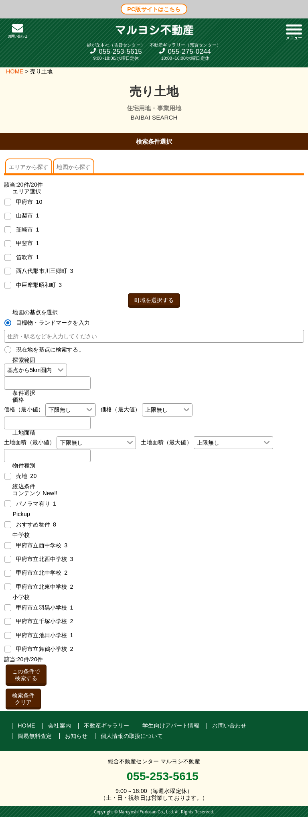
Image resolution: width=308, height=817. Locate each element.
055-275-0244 (189, 51)
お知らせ (76, 736)
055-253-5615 (120, 51)
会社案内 (59, 725)
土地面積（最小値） (29, 442)
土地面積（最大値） (166, 442)
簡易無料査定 (35, 736)
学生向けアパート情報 (170, 725)
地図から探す (74, 167)
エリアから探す (29, 167)
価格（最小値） (24, 409)
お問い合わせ (229, 725)
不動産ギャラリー (106, 725)
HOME (14, 71)
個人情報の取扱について (132, 736)
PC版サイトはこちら (153, 9)
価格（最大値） (120, 409)
